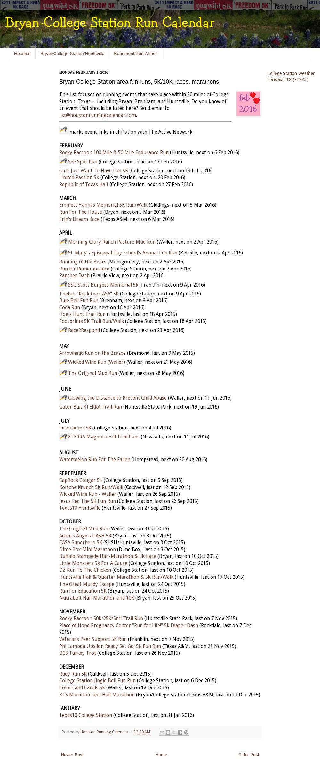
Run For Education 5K (83, 591)
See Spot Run (82, 162)
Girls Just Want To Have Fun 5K (93, 171)
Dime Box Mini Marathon (87, 550)
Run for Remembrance (84, 269)
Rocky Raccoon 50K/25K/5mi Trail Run (101, 618)
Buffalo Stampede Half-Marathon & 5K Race (107, 556)
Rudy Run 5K (73, 674)
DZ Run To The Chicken (85, 570)
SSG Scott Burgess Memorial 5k (103, 285)
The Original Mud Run (92, 373)
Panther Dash (74, 276)
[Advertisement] (28, 167)
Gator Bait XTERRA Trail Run (90, 407)
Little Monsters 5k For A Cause (93, 563)
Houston (22, 53)
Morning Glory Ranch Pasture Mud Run (112, 242)
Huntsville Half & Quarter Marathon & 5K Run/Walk (116, 577)
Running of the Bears (82, 262)
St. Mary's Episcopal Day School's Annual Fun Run (122, 253)
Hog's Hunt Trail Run (82, 314)
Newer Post (72, 754)
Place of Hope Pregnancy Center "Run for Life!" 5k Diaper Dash (128, 625)
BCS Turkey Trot (77, 653)
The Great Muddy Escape (86, 584)
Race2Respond (84, 330)
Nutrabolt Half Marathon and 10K (96, 598)
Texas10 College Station (85, 715)
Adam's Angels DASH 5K (85, 536)
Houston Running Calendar (104, 731)
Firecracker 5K (75, 428)
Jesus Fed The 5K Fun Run (87, 501)
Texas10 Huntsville (79, 508)
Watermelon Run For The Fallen (94, 459)
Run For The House (80, 212)
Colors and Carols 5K (82, 688)
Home (161, 754)
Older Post (248, 754)
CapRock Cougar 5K (80, 480)
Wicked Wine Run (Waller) (96, 362)
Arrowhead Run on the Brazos (92, 353)
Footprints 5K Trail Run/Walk (91, 321)
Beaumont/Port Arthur (135, 53)
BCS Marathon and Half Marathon (97, 695)
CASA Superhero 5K (80, 542)
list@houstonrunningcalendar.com (97, 115)
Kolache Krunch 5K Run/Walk (91, 487)
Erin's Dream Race (79, 219)
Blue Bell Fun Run (78, 301)
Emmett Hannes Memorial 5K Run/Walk (103, 205)
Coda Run (69, 308)
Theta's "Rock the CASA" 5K (89, 294)
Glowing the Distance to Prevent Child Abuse (117, 398)
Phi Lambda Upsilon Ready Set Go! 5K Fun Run (110, 646)
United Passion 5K (79, 177)
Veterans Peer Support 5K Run (93, 639)
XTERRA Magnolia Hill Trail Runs (104, 437)
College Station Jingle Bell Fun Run (97, 681)
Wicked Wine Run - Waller (87, 494)
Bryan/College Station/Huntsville (72, 53)
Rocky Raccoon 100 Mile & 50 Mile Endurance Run (114, 152)
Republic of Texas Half (83, 184)
